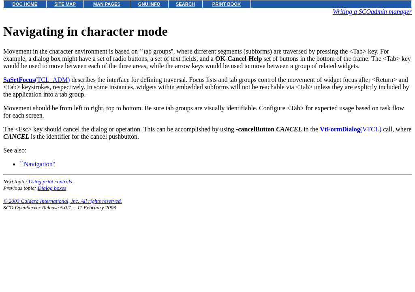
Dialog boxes (52, 188)
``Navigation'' (37, 164)
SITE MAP (65, 4)
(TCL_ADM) (36, 79)
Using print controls (50, 181)
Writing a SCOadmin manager (372, 11)
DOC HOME (25, 4)
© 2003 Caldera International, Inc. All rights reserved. (62, 201)
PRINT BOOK (226, 4)
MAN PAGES (106, 4)
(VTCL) (350, 129)
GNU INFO (149, 4)
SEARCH (185, 4)
